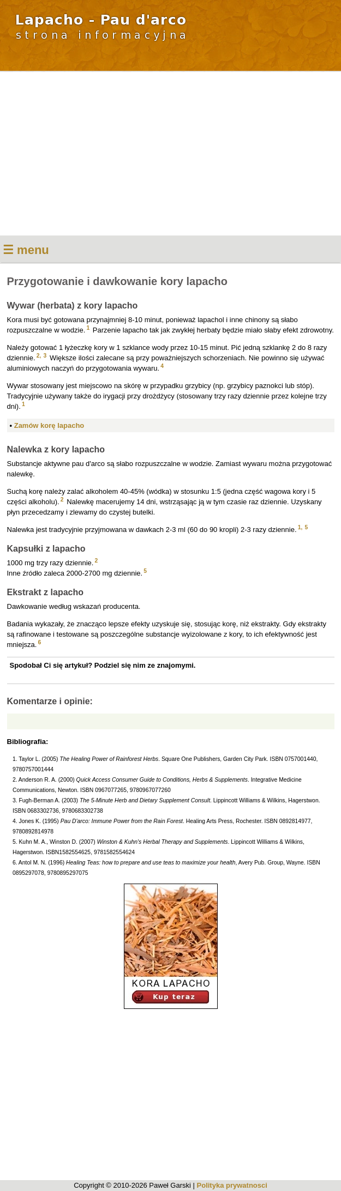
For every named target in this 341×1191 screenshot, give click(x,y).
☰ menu (26, 250)
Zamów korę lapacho (49, 425)
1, (300, 527)
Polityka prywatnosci (232, 1185)
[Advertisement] (170, 153)
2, (39, 356)
